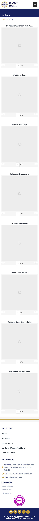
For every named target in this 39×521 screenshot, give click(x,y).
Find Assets (6, 439)
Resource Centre (8, 453)
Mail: (6, 477)
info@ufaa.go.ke (15, 477)
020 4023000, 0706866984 (20, 474)
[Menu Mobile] (35, 4)
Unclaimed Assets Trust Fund (13, 448)
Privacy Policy (6, 493)
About (4, 434)
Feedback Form (7, 487)
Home (5, 19)
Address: (7, 465)
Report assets (7, 443)
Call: (6, 474)
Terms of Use (6, 489)
